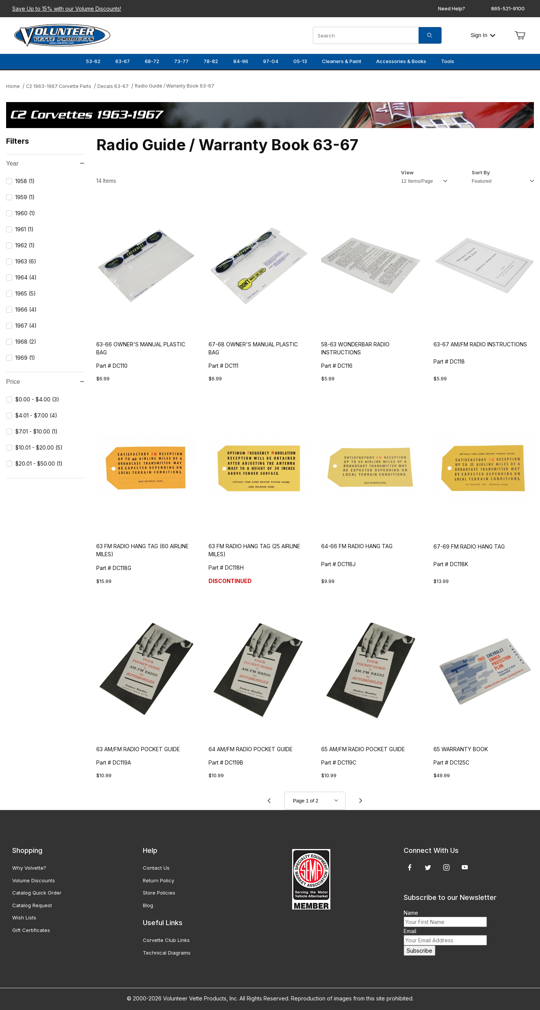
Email (410, 931)
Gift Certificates (31, 930)
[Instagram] (446, 867)
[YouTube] (465, 867)
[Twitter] (428, 867)
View (407, 172)
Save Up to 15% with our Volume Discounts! (66, 8)
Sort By (481, 172)
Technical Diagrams (167, 953)
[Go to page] (315, 801)
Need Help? (451, 8)
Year (45, 163)
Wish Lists (24, 917)
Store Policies (159, 893)
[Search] (430, 35)
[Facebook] (410, 867)
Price (45, 381)
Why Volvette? (29, 868)
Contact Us (156, 868)
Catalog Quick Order (36, 893)
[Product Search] (366, 35)
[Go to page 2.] (361, 800)
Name (411, 912)
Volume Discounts (33, 880)
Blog (148, 905)
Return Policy (158, 880)
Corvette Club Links (166, 940)
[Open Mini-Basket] (520, 36)
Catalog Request (32, 905)
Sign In (482, 35)
